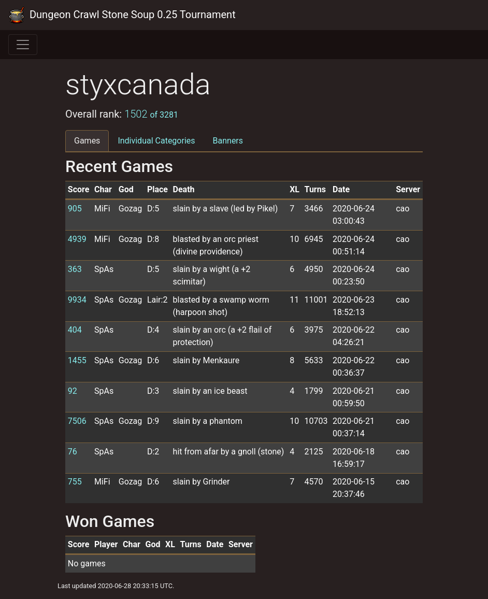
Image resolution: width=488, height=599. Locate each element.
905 (75, 208)
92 (72, 391)
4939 (77, 239)
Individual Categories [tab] (156, 141)
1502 (151, 114)
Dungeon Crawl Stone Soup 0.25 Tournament (122, 15)
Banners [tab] (228, 141)
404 (75, 330)
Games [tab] (87, 141)
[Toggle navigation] (22, 44)
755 (75, 482)
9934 (77, 300)
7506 (77, 421)
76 (72, 452)
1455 (77, 360)
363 (75, 269)
